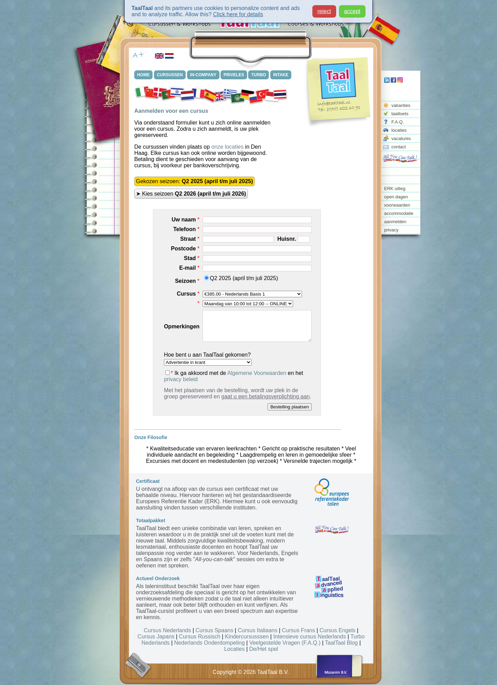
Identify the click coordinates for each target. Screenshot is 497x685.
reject (324, 10)
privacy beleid (181, 379)
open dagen (396, 196)
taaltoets (399, 113)
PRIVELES (234, 74)
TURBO (259, 74)
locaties (399, 130)
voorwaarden (397, 205)
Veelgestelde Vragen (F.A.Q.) (285, 643)
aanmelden (395, 221)
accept (352, 10)
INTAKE (281, 74)
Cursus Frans (298, 630)
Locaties (234, 649)
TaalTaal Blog (341, 643)
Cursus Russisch (199, 636)
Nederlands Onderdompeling (209, 643)
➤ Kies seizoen (191, 194)
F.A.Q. (397, 122)
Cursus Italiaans (257, 630)
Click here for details (238, 14)
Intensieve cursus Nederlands (309, 636)
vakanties (400, 105)
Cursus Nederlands (167, 630)
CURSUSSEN (170, 74)
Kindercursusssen (247, 636)
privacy (391, 229)
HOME (143, 74)
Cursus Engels (337, 630)
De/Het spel (263, 649)
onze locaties (227, 147)
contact (398, 146)
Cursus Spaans (214, 630)
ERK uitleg (394, 188)
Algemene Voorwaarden (256, 373)
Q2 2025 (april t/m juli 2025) (241, 278)
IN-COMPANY (203, 74)
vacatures (401, 138)
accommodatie (398, 213)
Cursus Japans (156, 636)
